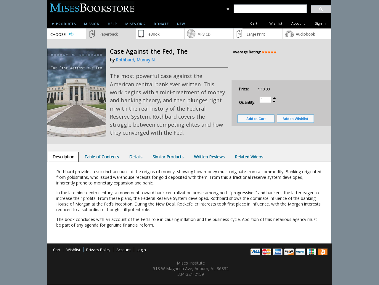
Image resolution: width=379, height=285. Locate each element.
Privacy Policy (98, 249)
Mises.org (135, 24)
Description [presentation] (63, 157)
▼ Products (63, 24)
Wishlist (275, 23)
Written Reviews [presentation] (209, 157)
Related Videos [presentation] (249, 157)
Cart (253, 23)
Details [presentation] (135, 157)
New (181, 24)
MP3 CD (204, 34)
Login (141, 249)
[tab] (63, 157)
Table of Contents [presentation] (101, 157)
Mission (91, 24)
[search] (270, 9)
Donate (161, 24)
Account (298, 23)
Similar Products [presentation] (168, 157)
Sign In (320, 23)
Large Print (256, 34)
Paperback (108, 34)
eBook (153, 34)
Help (112, 24)
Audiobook (305, 34)
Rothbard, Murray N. (135, 60)
